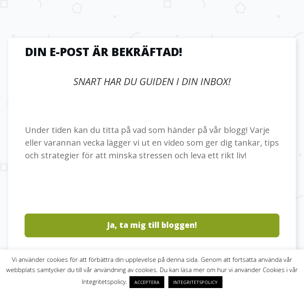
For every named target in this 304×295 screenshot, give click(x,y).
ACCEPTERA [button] (146, 282)
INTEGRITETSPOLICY (195, 282)
